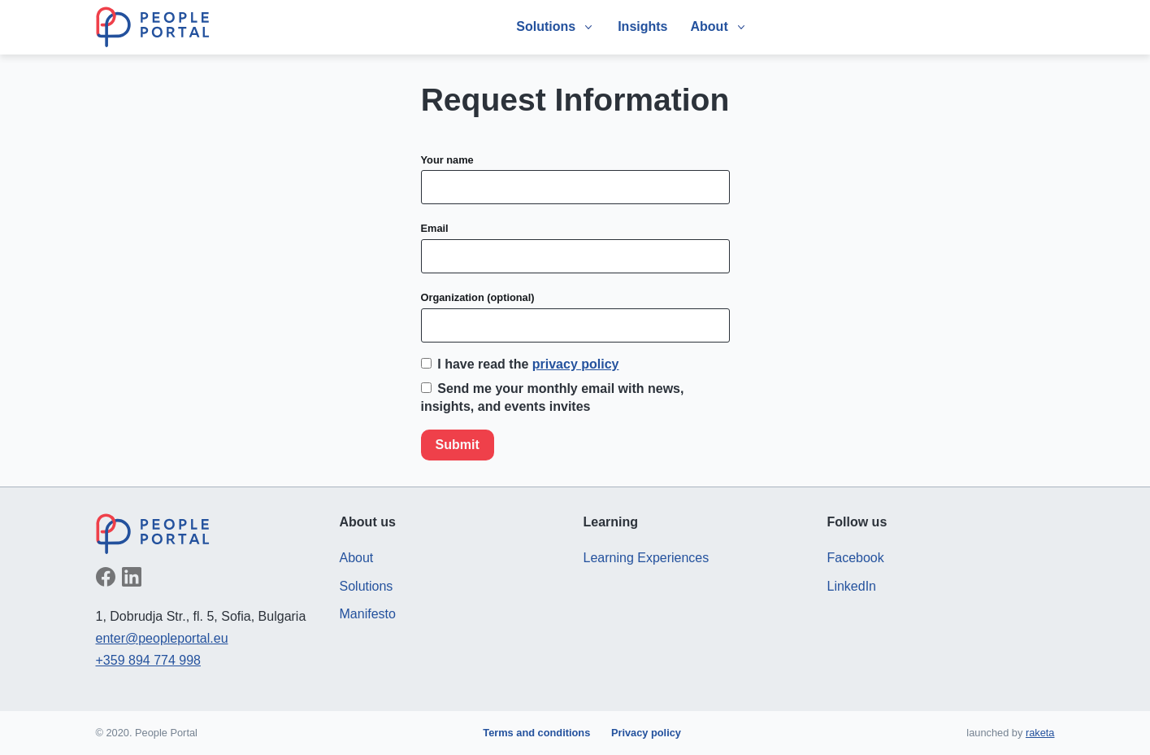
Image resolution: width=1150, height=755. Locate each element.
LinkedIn (852, 586)
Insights (642, 26)
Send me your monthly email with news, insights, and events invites (552, 397)
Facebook (855, 558)
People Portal (153, 27)
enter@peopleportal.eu (162, 638)
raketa (1040, 733)
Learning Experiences (647, 558)
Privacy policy (646, 733)
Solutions (366, 586)
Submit (458, 445)
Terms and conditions (536, 733)
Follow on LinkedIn (131, 577)
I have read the (520, 364)
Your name (447, 160)
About (357, 558)
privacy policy (575, 364)
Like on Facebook (105, 577)
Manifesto (368, 614)
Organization (478, 297)
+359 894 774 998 (148, 660)
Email (435, 228)
